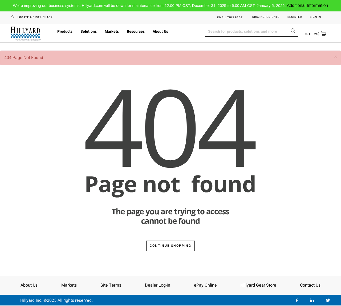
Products (64, 31)
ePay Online (205, 285)
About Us (160, 31)
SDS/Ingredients (265, 17)
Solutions (88, 31)
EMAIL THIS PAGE (230, 17)
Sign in (315, 17)
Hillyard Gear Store (258, 285)
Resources (136, 31)
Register (294, 17)
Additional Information (307, 5)
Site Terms (110, 285)
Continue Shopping (170, 245)
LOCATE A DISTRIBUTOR (35, 17)
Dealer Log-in (157, 285)
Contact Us (310, 285)
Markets (112, 31)
